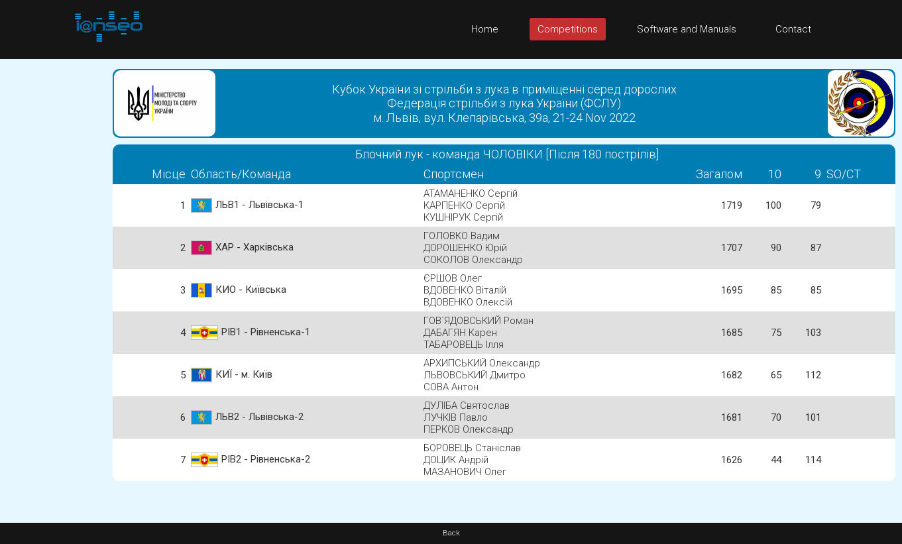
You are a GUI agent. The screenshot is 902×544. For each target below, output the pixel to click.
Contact (793, 29)
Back (451, 533)
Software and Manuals (686, 29)
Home (484, 29)
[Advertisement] (53, 258)
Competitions (567, 29)
